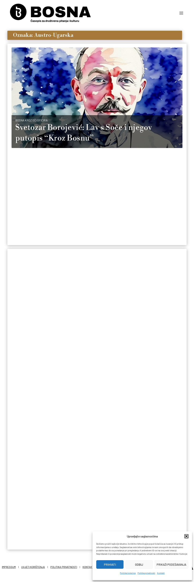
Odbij (139, 564)
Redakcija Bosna (26, 416)
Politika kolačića (128, 573)
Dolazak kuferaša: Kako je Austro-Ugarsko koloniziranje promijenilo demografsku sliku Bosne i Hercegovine (86, 205)
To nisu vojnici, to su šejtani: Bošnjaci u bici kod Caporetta (38, 311)
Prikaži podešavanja (171, 564)
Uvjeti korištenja (33, 566)
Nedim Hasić (24, 215)
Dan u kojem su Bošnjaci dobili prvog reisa (91, 404)
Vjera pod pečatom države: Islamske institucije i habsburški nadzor (36, 490)
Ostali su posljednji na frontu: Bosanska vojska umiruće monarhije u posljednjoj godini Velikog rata (96, 316)
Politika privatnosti (146, 573)
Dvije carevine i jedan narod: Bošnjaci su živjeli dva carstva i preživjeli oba (152, 506)
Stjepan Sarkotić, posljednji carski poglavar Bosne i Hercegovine (151, 412)
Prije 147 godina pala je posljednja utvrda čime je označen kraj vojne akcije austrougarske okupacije (153, 319)
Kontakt (161, 573)
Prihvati (110, 564)
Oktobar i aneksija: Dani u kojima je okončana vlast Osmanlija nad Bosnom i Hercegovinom (95, 500)
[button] (186, 536)
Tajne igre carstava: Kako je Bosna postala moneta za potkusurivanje (37, 402)
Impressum (9, 566)
